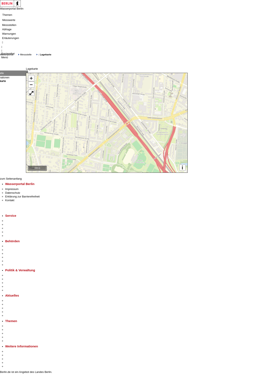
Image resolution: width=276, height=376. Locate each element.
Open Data (11, 286)
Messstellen (9, 25)
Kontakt (9, 200)
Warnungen (9, 33)
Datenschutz (12, 192)
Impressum (11, 189)
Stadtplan (11, 366)
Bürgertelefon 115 (16, 228)
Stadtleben (11, 362)
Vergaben (11, 290)
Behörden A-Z (13, 246)
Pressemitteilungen (16, 300)
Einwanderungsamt (16, 264)
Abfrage (7, 29)
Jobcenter (11, 261)
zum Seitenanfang (11, 178)
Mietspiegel (12, 337)
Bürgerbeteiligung (15, 282)
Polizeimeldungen (16, 304)
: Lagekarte (44, 54)
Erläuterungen (10, 38)
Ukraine (10, 311)
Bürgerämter (12, 257)
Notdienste (11, 232)
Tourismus (11, 355)
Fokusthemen (13, 325)
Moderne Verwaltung (17, 333)
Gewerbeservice (15, 235)
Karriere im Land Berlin (19, 279)
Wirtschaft (11, 358)
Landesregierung (15, 275)
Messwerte (8, 20)
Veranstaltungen (15, 308)
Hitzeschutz (12, 315)
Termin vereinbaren (16, 224)
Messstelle (26, 54)
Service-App (12, 220)
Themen (7, 14)
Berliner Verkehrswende (19, 329)
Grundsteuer (12, 340)
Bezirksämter (13, 253)
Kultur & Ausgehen (16, 351)
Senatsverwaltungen (17, 249)
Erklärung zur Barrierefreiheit (22, 196)
